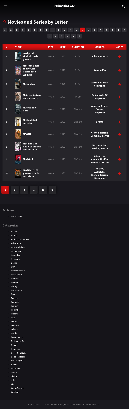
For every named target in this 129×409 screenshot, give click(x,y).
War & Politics (17, 388)
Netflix (14, 333)
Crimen (14, 282)
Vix (12, 384)
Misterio (15, 325)
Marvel (14, 321)
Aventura (99, 171)
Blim (13, 266)
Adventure (16, 243)
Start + (104, 82)
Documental (99, 145)
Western (15, 392)
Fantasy (15, 305)
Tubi (13, 380)
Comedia (96, 135)
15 (43, 189)
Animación (100, 70)
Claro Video (16, 274)
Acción (95, 82)
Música (95, 148)
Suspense (99, 85)
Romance (15, 348)
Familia (14, 298)
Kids (13, 317)
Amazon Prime (99, 106)
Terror (105, 135)
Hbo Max (15, 309)
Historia (14, 313)
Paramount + (17, 337)
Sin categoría (17, 360)
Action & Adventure (20, 239)
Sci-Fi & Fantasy (18, 352)
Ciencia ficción (99, 132)
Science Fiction (18, 356)
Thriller (14, 376)
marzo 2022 (16, 216)
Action (14, 235)
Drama (104, 56)
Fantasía (96, 162)
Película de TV (99, 95)
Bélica (95, 56)
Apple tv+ (15, 255)
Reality (14, 345)
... (34, 189)
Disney (14, 286)
